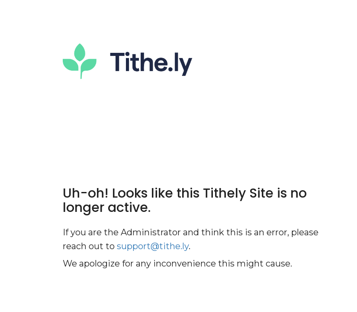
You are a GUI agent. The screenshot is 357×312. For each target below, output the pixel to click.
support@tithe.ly (153, 246)
